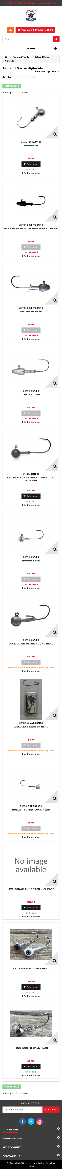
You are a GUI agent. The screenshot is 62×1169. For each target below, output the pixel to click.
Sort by (6, 77)
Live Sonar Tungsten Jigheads (31, 889)
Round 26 (31, 145)
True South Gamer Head (31, 968)
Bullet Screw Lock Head (31, 809)
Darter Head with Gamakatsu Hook (31, 228)
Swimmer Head (31, 311)
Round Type (31, 560)
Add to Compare (32, 173)
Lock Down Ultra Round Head (31, 643)
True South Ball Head (31, 1047)
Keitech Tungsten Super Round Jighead (31, 479)
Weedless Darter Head (31, 726)
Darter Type (31, 394)
